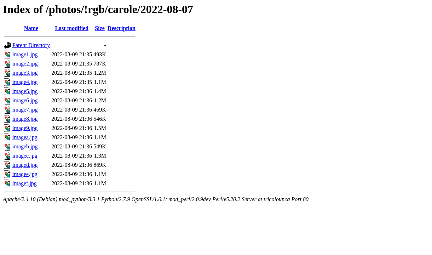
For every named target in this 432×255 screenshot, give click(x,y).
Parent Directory (31, 45)
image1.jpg (25, 54)
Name (31, 28)
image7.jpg (25, 110)
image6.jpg (25, 100)
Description (122, 28)
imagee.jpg (25, 174)
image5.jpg (25, 91)
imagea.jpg (25, 137)
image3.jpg (25, 73)
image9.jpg (25, 128)
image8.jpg (25, 119)
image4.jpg (25, 82)
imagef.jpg (24, 183)
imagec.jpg (25, 156)
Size (100, 28)
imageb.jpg (25, 146)
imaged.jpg (25, 165)
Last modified (71, 28)
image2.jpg (25, 64)
